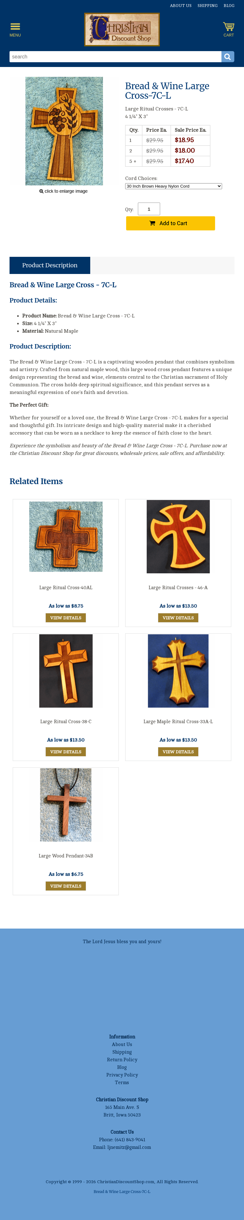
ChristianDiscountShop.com (125, 1181)
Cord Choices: (141, 178)
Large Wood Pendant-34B (66, 856)
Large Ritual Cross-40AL (65, 587)
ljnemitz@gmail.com (129, 1147)
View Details (65, 618)
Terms (122, 1082)
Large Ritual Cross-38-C (66, 721)
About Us (181, 5)
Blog (229, 5)
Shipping (208, 5)
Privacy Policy (122, 1075)
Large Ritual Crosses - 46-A (178, 587)
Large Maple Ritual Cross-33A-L (178, 721)
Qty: (129, 209)
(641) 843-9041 (130, 1140)
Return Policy (122, 1060)
